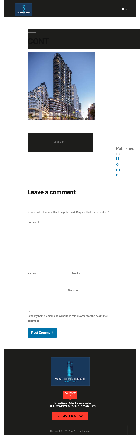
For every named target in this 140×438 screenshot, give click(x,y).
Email (76, 273)
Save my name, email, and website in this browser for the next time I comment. (68, 318)
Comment (33, 222)
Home (125, 9)
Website (73, 290)
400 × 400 (60, 142)
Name (32, 273)
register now (70, 416)
